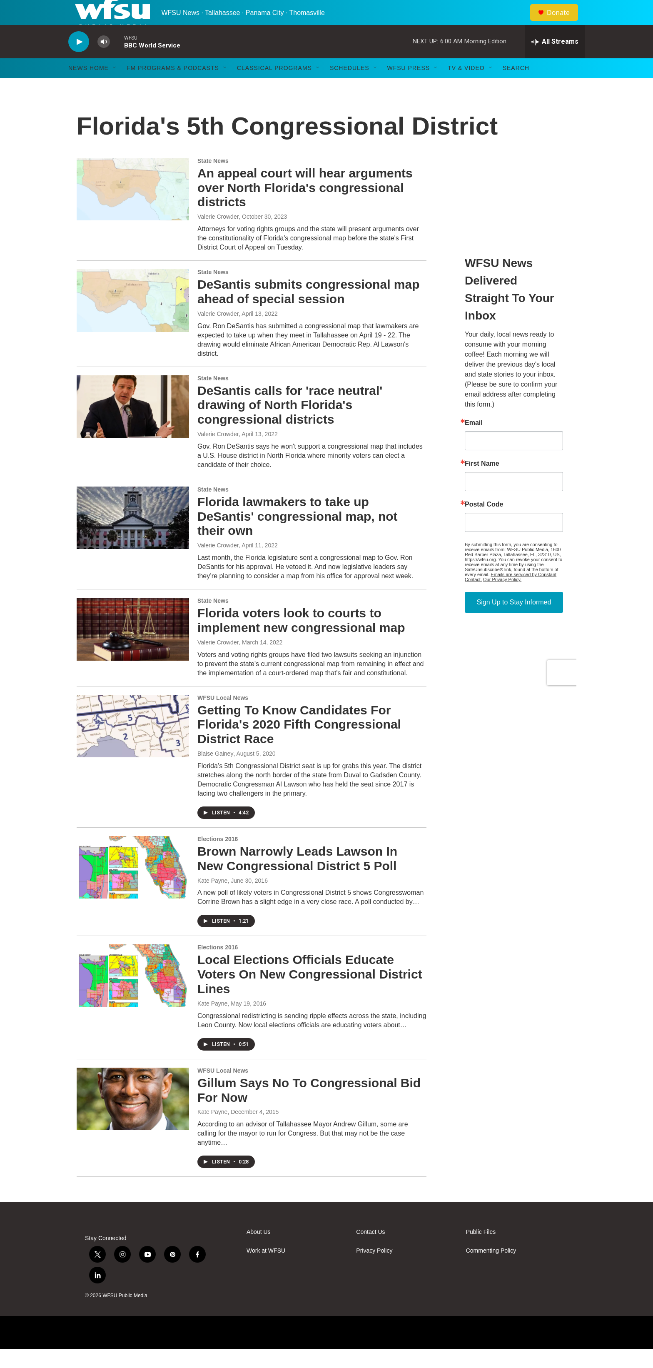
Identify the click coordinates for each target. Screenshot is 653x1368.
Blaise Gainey (215, 772)
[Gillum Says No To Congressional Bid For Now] (133, 1117)
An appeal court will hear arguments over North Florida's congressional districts (305, 206)
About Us (259, 1251)
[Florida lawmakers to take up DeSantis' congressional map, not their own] (133, 536)
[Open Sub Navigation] (115, 86)
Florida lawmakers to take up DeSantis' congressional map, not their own (297, 535)
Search (516, 86)
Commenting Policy (491, 1269)
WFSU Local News (222, 716)
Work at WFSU (266, 1269)
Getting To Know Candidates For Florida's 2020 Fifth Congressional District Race (299, 743)
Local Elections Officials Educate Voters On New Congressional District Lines (309, 992)
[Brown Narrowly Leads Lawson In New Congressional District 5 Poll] (133, 886)
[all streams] (555, 60)
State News (213, 179)
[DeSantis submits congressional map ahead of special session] (133, 319)
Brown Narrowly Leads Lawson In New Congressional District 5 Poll (297, 877)
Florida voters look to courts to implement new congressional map (301, 639)
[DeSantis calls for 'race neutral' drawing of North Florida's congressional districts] (133, 425)
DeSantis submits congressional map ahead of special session (308, 310)
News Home (88, 86)
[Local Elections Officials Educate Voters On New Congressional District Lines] (133, 994)
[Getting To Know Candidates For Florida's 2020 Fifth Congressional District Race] (133, 745)
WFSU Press (408, 86)
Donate (563, 21)
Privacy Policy (374, 1269)
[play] (78, 60)
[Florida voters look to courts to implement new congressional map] (133, 648)
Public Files (481, 1251)
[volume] (104, 60)
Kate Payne (212, 899)
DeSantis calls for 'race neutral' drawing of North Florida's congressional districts (289, 423)
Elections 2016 (217, 857)
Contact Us (370, 1251)
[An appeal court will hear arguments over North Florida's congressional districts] (133, 208)
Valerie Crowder (218, 235)
